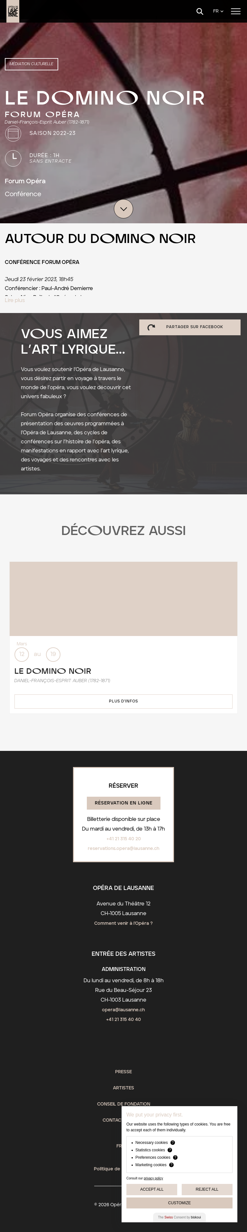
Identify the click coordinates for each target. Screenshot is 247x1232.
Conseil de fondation (123, 1104)
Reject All (207, 1189)
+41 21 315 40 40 (123, 1019)
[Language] (218, 11)
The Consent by (179, 1217)
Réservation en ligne (123, 803)
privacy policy (153, 1178)
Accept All (151, 1189)
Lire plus (15, 300)
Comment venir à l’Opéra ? (123, 923)
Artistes (123, 1088)
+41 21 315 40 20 (123, 839)
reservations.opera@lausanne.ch (124, 848)
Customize (179, 1203)
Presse (123, 1072)
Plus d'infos (123, 701)
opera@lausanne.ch (123, 1010)
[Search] (200, 11)
